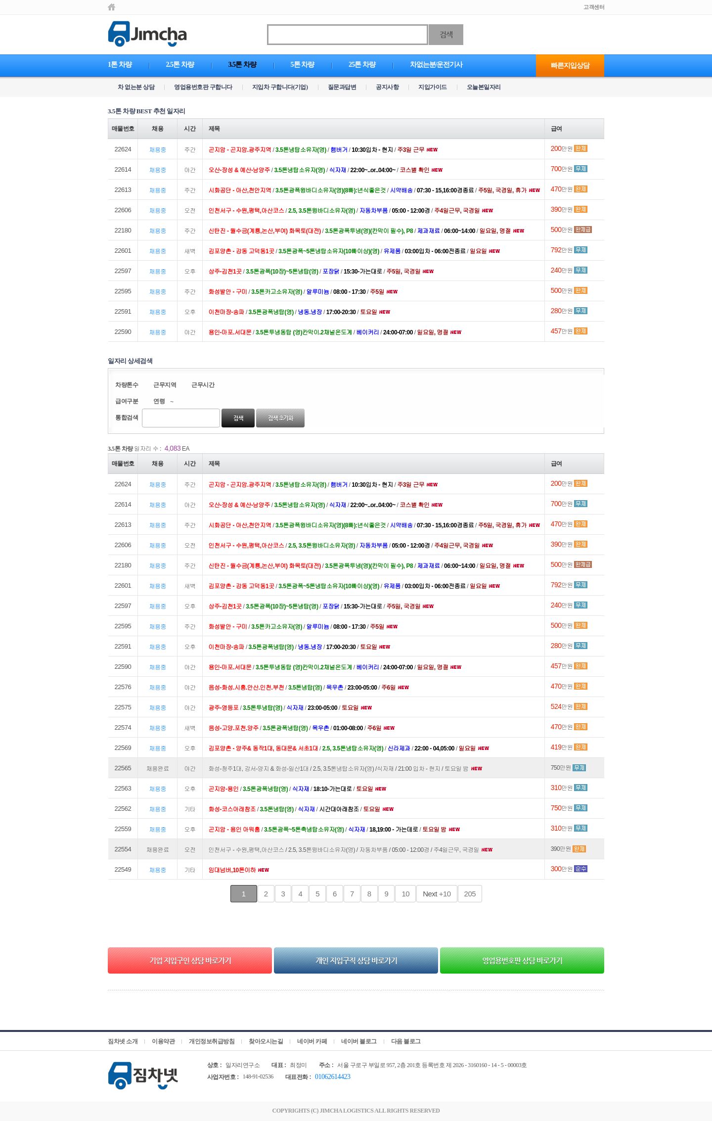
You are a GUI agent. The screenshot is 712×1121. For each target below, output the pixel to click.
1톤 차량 (120, 64)
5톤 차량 (302, 64)
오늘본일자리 (484, 87)
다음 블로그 (406, 1041)
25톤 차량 (362, 64)
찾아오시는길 (266, 1041)
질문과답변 (342, 87)
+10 (436, 893)
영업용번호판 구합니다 (203, 87)
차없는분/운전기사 (436, 64)
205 (470, 893)
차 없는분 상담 (136, 87)
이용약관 (163, 1041)
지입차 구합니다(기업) (280, 87)
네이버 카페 (312, 1041)
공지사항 (387, 87)
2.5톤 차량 (180, 64)
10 (405, 893)
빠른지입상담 (570, 65)
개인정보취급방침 (211, 1041)
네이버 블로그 (359, 1041)
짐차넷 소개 (122, 1041)
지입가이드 (432, 87)
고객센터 (593, 7)
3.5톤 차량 (242, 64)
